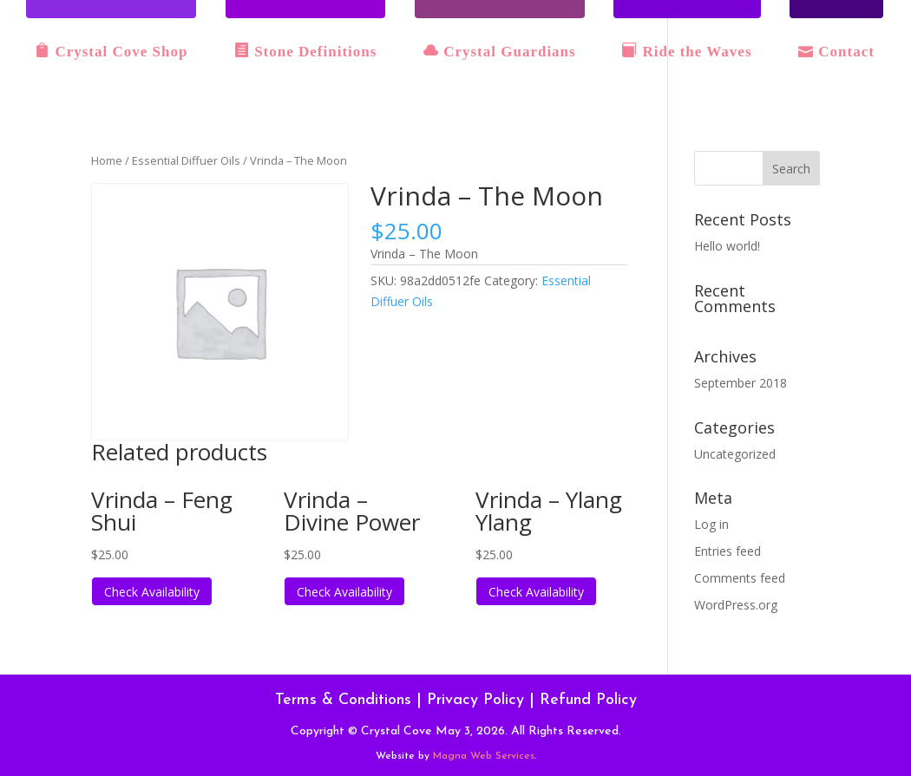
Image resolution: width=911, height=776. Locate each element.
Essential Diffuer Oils (186, 160)
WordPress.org (735, 605)
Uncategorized (735, 454)
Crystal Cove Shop (111, 51)
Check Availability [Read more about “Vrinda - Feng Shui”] (152, 592)
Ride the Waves (686, 51)
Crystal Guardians (499, 51)
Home (106, 160)
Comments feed (739, 578)
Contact (836, 51)
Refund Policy (588, 700)
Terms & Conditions (343, 700)
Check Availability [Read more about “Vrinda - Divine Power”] (344, 592)
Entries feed (727, 551)
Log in (711, 524)
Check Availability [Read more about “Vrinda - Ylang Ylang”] (536, 592)
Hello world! (727, 246)
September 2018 (740, 383)
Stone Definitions (305, 51)
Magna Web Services (483, 756)
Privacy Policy (475, 700)
